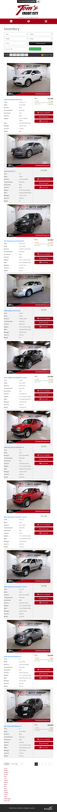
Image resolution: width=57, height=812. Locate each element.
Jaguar (6, 780)
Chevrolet (7, 801)
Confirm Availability (44, 113)
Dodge (6, 770)
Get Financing (43, 117)
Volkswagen (7, 798)
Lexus (5, 796)
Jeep (5, 788)
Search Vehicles (40, 43)
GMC (5, 786)
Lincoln (6, 774)
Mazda (6, 782)
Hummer (6, 772)
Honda (6, 794)
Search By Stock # (35, 49)
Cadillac (6, 792)
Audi (5, 776)
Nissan (6, 790)
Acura (5, 768)
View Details (43, 121)
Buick (5, 784)
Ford (5, 778)
